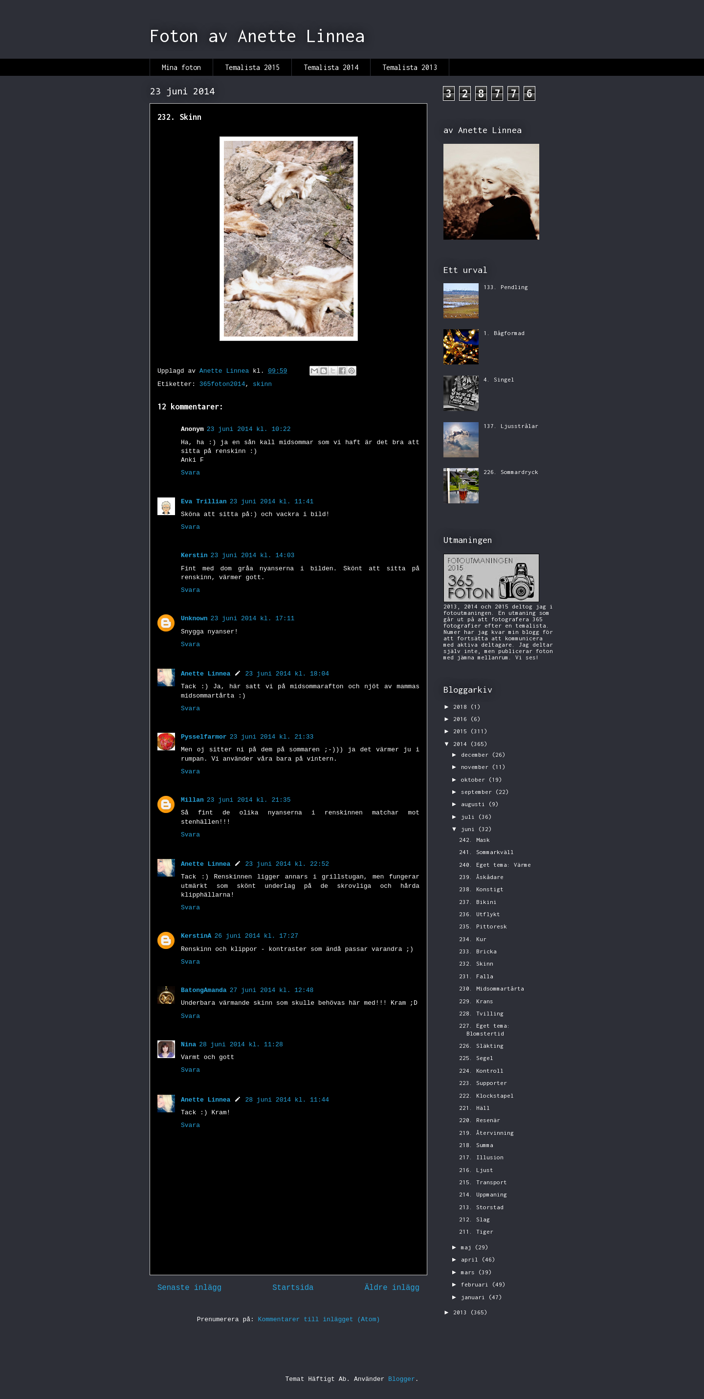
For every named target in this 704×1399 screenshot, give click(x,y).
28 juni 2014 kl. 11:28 (241, 1044)
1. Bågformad (504, 333)
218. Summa (476, 1145)
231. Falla (476, 976)
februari (476, 1284)
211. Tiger (476, 1231)
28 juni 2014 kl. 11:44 (287, 1100)
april (471, 1259)
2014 (461, 744)
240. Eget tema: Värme (495, 864)
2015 (461, 731)
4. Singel (499, 379)
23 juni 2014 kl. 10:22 (249, 429)
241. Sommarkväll (486, 852)
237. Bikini (478, 902)
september (478, 792)
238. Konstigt (481, 889)
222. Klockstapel (486, 1095)
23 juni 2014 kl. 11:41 (272, 501)
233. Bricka (478, 951)
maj (468, 1247)
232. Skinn (476, 963)
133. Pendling (506, 287)
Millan (192, 800)
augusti (474, 804)
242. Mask (474, 839)
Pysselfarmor (204, 737)
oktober (474, 779)
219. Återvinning (486, 1132)
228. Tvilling (481, 1013)
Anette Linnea (205, 673)
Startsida (292, 1288)
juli (469, 816)
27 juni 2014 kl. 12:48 (272, 990)
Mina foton (181, 67)
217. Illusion (481, 1157)
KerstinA (196, 936)
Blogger (401, 1379)
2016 (461, 719)
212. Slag (474, 1219)
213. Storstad (481, 1207)
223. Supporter (483, 1083)
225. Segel (476, 1058)
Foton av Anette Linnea (257, 35)
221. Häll (474, 1108)
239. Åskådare (481, 877)
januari (474, 1297)
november (476, 767)
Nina (188, 1044)
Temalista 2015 (252, 67)
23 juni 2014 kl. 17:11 (253, 618)
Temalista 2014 (331, 67)
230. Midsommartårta (491, 988)
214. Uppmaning (483, 1194)
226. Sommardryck (511, 472)
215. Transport (483, 1182)
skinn (262, 384)
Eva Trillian (204, 501)
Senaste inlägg (189, 1288)
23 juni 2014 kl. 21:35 (249, 800)
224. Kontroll (481, 1070)
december (476, 754)
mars (469, 1272)
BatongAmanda (204, 990)
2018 (461, 706)
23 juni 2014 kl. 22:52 (287, 864)
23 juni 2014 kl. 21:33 (272, 737)
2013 (461, 1312)
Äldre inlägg (392, 1288)
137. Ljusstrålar (511, 426)
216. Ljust (476, 1170)
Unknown (194, 618)
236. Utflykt (479, 914)
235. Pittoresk (483, 926)
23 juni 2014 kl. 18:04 (287, 673)
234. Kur (472, 939)
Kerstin (194, 555)
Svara (190, 472)
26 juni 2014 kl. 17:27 (256, 936)
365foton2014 (222, 384)
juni (469, 829)
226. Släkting (481, 1045)
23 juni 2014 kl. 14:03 (253, 555)
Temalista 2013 (409, 67)
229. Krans (476, 1001)
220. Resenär (479, 1120)
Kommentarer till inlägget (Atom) (319, 1319)
